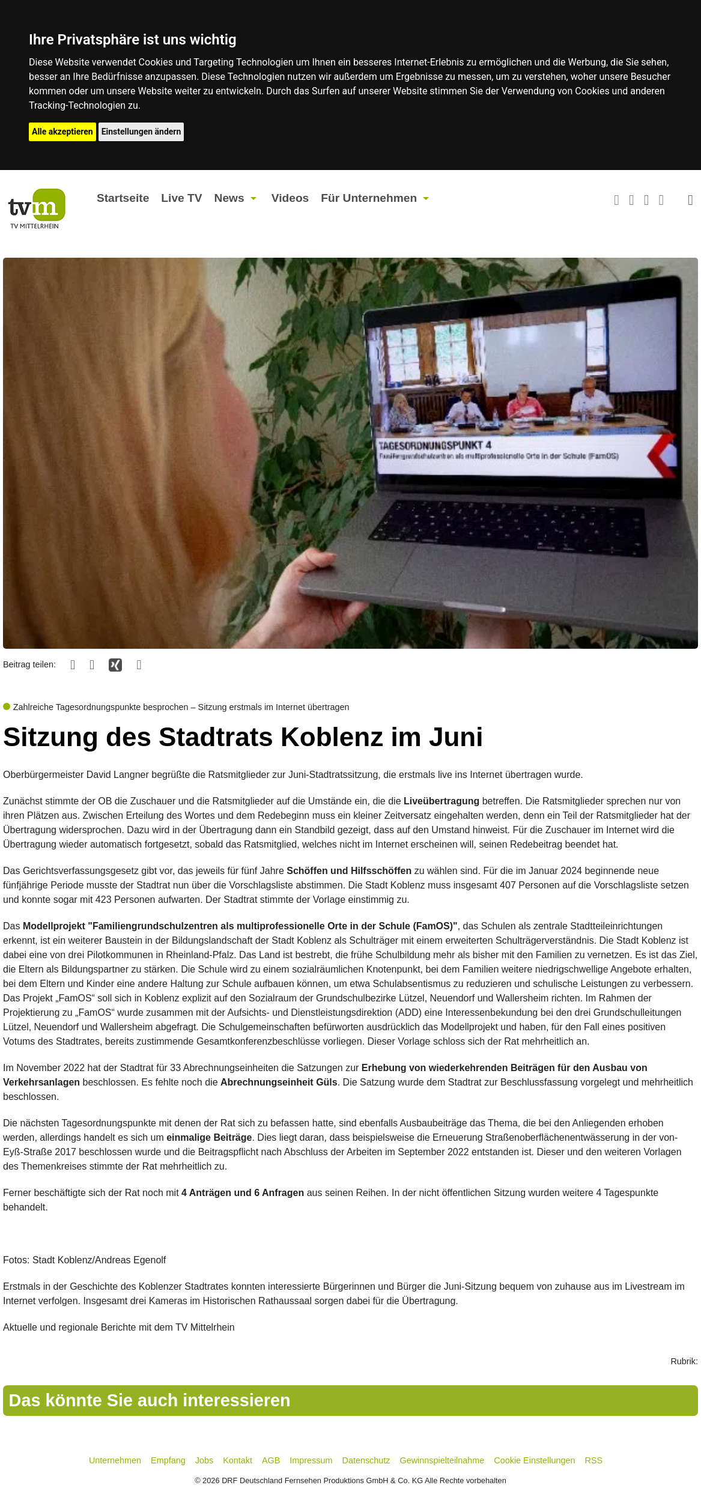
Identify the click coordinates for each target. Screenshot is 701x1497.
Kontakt (237, 1460)
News (229, 198)
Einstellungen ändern (141, 131)
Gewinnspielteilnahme (442, 1460)
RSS (594, 1460)
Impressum (311, 1460)
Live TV (181, 198)
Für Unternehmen (369, 198)
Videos (290, 198)
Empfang (168, 1460)
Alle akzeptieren (62, 131)
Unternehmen (115, 1460)
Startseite (123, 198)
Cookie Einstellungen (534, 1460)
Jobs (204, 1460)
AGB (271, 1460)
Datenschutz (366, 1460)
